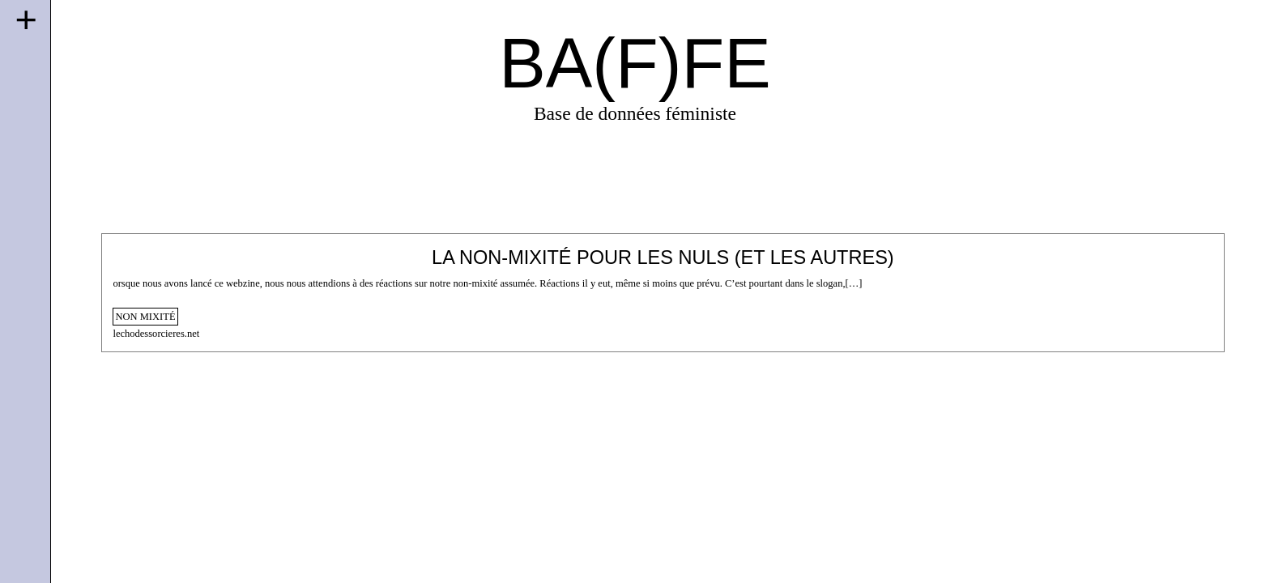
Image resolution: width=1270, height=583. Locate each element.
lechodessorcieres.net (156, 333)
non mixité (145, 316)
